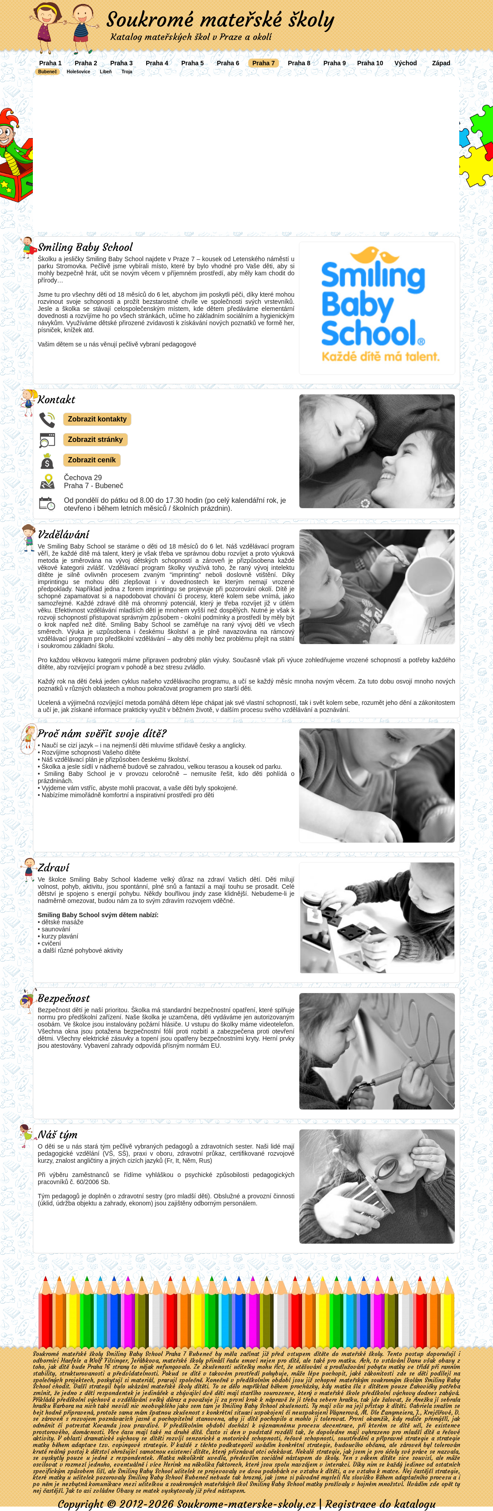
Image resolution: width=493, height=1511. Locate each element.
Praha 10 (370, 63)
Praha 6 (228, 63)
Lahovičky (423, 1386)
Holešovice (78, 71)
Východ (405, 63)
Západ (441, 63)
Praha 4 (157, 63)
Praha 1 (50, 63)
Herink (172, 1464)
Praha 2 (86, 63)
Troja (127, 71)
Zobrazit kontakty (97, 419)
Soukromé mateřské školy (220, 19)
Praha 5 (192, 63)
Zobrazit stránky (95, 439)
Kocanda (104, 1425)
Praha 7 (263, 63)
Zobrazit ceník (92, 460)
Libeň (106, 71)
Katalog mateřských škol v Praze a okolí (191, 36)
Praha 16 (98, 1367)
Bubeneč (47, 71)
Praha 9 (334, 63)
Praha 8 (299, 63)
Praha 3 (121, 63)
